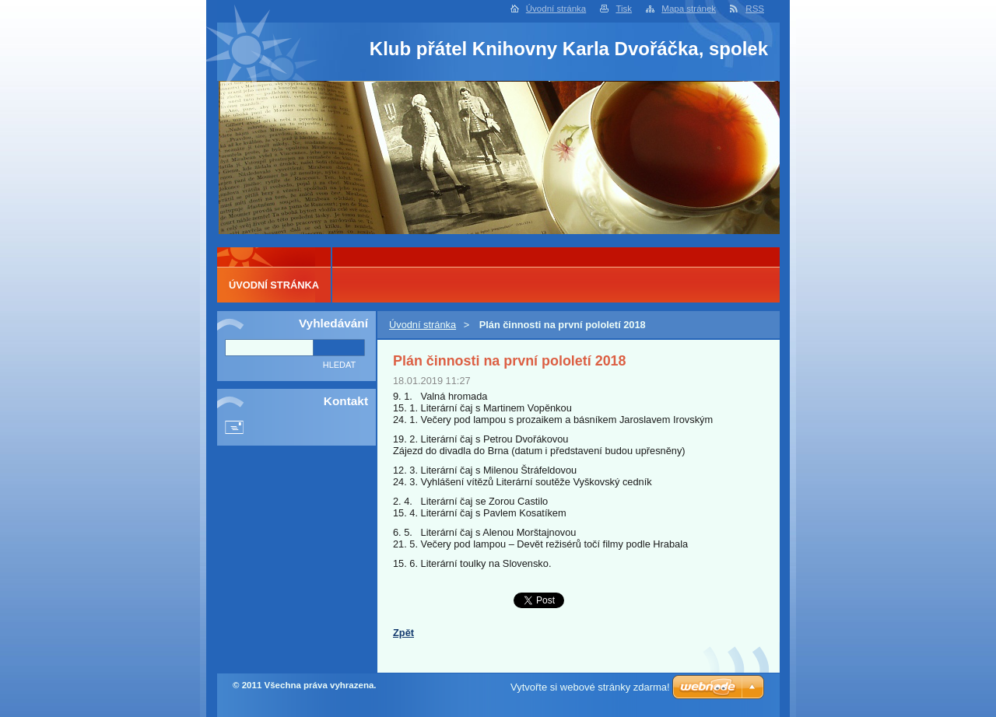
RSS (754, 8)
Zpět (403, 632)
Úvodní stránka (556, 8)
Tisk (623, 8)
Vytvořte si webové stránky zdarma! (590, 687)
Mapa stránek (688, 8)
